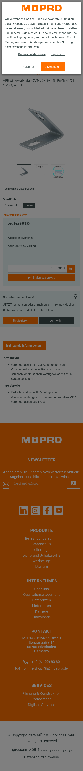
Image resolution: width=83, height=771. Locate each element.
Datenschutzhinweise (32, 54)
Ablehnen (29, 66)
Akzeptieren (52, 66)
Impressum (58, 54)
